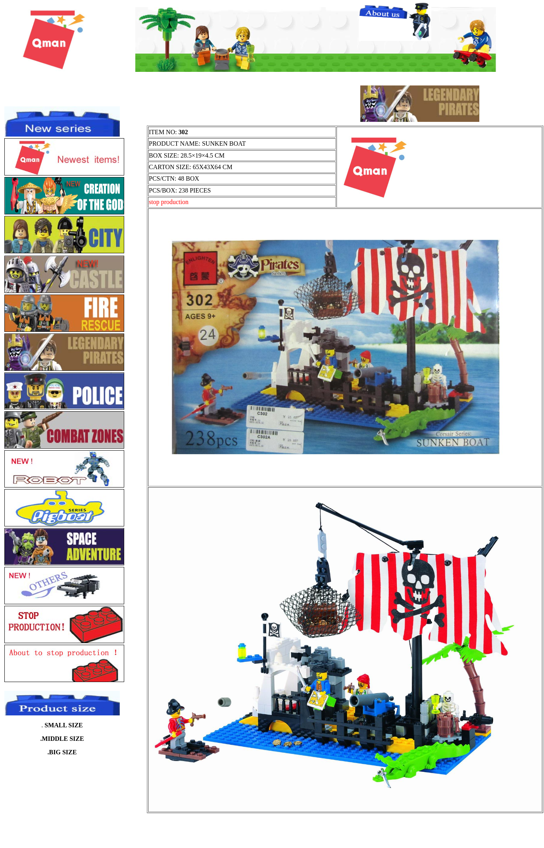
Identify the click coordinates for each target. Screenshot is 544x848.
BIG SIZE (63, 752)
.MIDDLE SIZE (62, 738)
